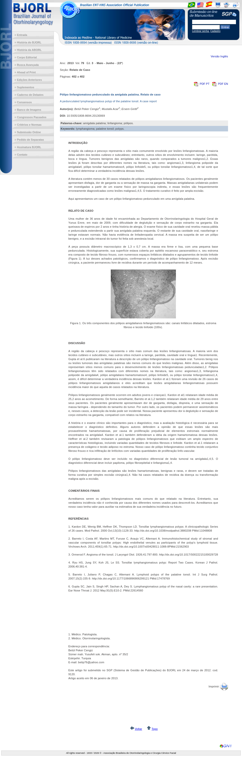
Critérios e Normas (29, 124)
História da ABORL (29, 49)
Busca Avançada (28, 64)
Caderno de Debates (30, 94)
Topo (154, 728)
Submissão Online (29, 132)
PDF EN (220, 83)
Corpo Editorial (27, 57)
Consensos (24, 102)
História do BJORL (29, 42)
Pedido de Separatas (30, 139)
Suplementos (25, 87)
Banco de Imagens (29, 109)
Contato (22, 154)
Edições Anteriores (29, 79)
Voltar (138, 728)
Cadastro (215, 31)
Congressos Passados (31, 117)
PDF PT (202, 83)
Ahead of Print (26, 72)
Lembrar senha (201, 31)
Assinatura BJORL (29, 147)
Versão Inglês (219, 56)
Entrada (22, 34)
